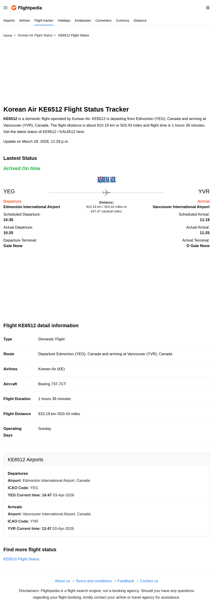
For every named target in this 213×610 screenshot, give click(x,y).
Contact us (149, 581)
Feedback (125, 581)
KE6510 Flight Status (21, 559)
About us (62, 581)
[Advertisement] (106, 73)
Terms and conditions (94, 581)
